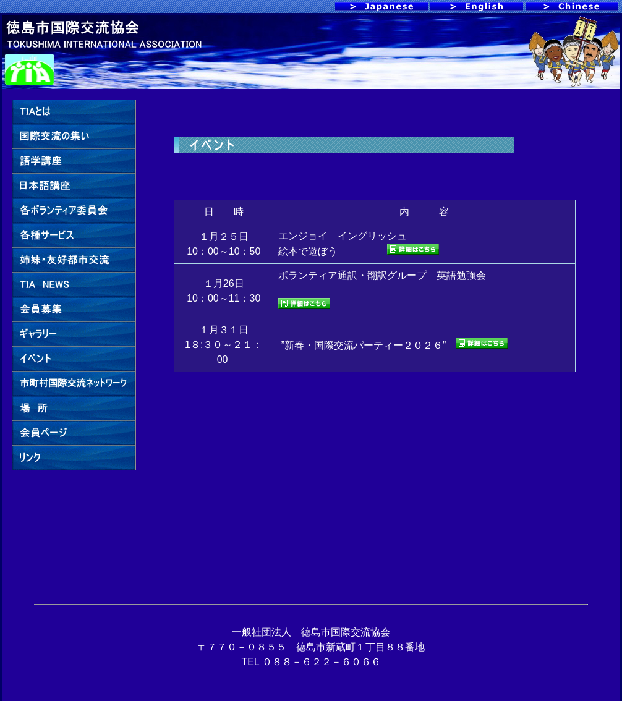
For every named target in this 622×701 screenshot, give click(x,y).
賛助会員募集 (74, 309)
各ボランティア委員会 (74, 210)
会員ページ (74, 433)
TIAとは (74, 112)
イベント (74, 359)
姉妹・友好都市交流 (74, 260)
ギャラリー (74, 334)
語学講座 (74, 161)
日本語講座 (74, 186)
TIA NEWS (74, 285)
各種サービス (74, 235)
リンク (74, 458)
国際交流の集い (74, 136)
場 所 (74, 408)
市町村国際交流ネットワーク (74, 384)
